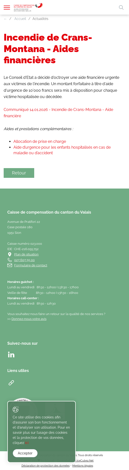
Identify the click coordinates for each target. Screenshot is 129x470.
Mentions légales (82, 465)
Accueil (20, 19)
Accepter (25, 453)
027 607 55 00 (24, 260)
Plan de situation (26, 254)
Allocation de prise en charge (39, 141)
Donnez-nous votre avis (28, 319)
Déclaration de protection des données (46, 465)
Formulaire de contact (30, 265)
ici (27, 443)
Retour (19, 172)
